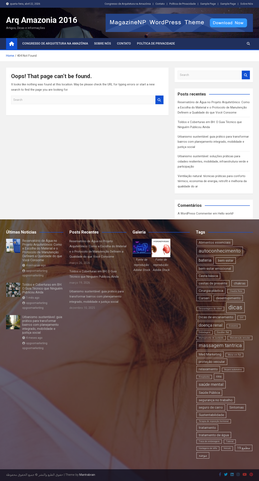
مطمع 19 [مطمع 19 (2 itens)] (243, 448)
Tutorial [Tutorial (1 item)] (230, 441)
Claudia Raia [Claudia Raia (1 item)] (236, 291)
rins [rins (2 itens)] (219, 376)
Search (159, 100)
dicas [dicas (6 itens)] (235, 307)
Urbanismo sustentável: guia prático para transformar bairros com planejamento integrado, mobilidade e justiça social (213, 142)
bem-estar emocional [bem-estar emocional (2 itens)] (215, 269)
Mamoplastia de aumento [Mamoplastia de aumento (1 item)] (211, 338)
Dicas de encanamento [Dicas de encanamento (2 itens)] (216, 317)
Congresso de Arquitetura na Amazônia (128, 3)
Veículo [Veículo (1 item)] (227, 448)
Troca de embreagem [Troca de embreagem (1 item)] (209, 441)
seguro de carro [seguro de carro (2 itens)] (211, 407)
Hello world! (226, 213)
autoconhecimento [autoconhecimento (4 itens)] (220, 251)
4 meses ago (32, 337)
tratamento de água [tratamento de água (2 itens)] (214, 435)
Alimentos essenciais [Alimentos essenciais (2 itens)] (214, 242)
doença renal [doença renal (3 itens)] (210, 325)
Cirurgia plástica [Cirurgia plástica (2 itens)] (211, 291)
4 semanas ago (34, 265)
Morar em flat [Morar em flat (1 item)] (234, 355)
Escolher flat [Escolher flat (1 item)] (223, 332)
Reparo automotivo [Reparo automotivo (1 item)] (233, 369)
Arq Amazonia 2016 (41, 20)
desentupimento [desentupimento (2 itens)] (228, 298)
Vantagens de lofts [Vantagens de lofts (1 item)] (208, 448)
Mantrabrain (87, 475)
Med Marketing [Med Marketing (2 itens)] (210, 354)
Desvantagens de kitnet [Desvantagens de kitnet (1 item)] (210, 308)
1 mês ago (30, 297)
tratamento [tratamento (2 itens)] (207, 428)
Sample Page (208, 3)
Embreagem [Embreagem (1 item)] (204, 332)
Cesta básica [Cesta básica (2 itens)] (208, 276)
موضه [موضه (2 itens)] (203, 455)
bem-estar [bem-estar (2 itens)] (226, 260)
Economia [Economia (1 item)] (233, 326)
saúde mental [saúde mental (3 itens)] (211, 384)
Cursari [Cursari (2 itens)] (204, 298)
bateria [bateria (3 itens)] (205, 260)
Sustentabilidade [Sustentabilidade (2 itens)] (211, 415)
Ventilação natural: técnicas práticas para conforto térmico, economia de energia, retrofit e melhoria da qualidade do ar (212, 181)
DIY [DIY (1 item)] (241, 317)
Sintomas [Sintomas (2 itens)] (236, 407)
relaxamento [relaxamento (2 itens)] (208, 369)
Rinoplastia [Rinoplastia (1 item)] (204, 377)
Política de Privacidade (182, 3)
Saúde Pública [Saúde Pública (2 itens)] (209, 393)
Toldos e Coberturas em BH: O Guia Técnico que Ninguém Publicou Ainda (42, 288)
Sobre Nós (246, 3)
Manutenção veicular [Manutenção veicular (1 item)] (240, 338)
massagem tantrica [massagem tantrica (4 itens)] (220, 345)
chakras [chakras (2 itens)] (239, 283)
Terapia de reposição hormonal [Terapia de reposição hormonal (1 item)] (214, 421)
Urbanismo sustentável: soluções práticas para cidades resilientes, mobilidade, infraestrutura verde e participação (213, 161)
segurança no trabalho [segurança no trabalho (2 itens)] (215, 400)
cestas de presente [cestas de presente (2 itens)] (213, 283)
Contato (160, 3)
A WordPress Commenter (195, 213)
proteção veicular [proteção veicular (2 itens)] (212, 362)
